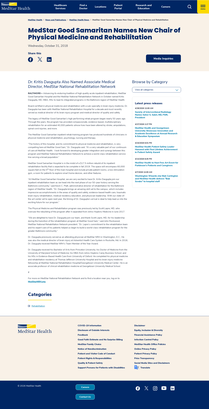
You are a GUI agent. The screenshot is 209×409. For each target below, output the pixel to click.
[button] (189, 6)
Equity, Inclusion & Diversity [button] (148, 330)
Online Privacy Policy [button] (145, 348)
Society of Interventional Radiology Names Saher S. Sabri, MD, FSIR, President (153, 115)
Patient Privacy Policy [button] (145, 353)
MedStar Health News (79, 20)
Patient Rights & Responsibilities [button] (95, 358)
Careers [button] (165, 6)
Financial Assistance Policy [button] (148, 334)
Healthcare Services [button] (60, 7)
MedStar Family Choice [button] (89, 344)
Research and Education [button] (144, 7)
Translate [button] (145, 367)
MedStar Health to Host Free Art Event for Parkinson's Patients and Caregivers (156, 164)
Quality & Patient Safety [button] (90, 363)
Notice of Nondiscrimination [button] (92, 348)
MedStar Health (35, 20)
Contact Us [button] (85, 396)
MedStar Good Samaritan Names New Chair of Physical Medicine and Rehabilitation (130, 20)
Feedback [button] (83, 334)
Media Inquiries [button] (163, 58)
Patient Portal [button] (118, 7)
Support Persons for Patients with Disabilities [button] (101, 367)
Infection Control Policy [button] (146, 339)
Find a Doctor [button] (83, 7)
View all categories (144, 89)
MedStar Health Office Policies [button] (150, 344)
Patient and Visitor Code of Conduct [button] (96, 353)
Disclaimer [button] (139, 325)
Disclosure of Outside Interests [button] (93, 330)
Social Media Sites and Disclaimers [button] (152, 363)
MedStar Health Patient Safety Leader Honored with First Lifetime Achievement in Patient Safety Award (156, 149)
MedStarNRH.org (36, 281)
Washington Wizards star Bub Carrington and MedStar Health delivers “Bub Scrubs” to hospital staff (156, 179)
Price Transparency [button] (144, 358)
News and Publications (55, 20)
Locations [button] (100, 6)
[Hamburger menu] (203, 6)
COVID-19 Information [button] (89, 325)
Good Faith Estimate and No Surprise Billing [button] (100, 339)
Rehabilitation (38, 306)
